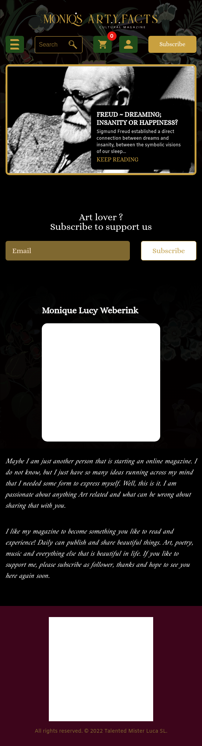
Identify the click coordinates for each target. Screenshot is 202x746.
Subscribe (172, 44)
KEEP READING (117, 159)
